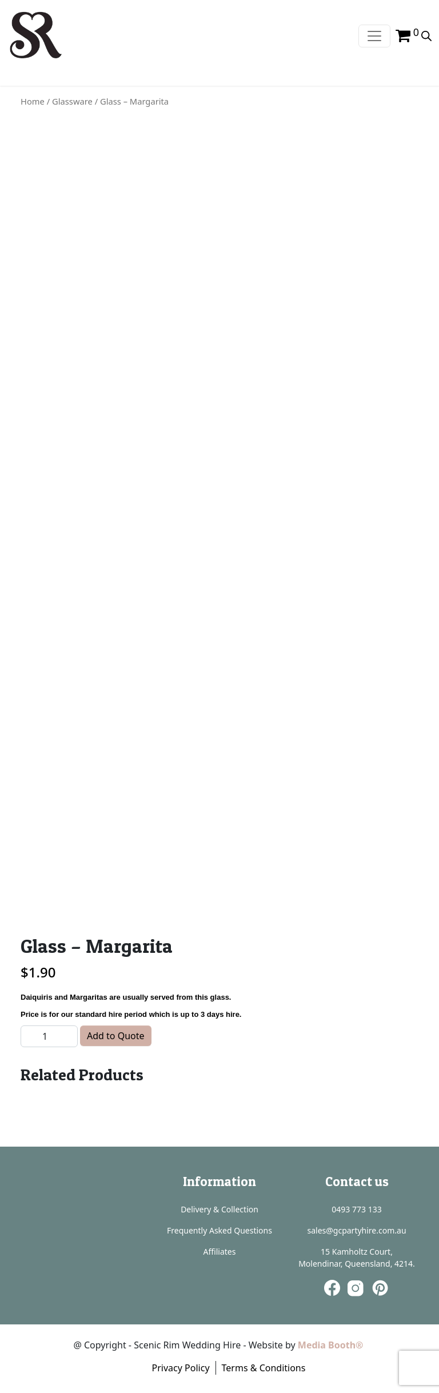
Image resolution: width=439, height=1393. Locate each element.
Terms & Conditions (264, 1368)
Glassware (72, 101)
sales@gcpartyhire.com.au (356, 1230)
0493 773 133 (356, 1209)
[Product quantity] (49, 1036)
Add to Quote (116, 1035)
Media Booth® (332, 1345)
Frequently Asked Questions (219, 1230)
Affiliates (219, 1251)
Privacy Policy (181, 1368)
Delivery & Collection (219, 1209)
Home (33, 101)
